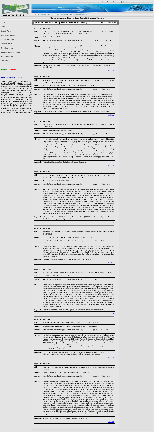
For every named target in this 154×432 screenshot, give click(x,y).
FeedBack (101, 2)
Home (3, 22)
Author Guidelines (8, 39)
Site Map (126, 2)
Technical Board (7, 48)
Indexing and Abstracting (10, 52)
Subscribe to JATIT (8, 57)
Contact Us (110, 2)
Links (118, 2)
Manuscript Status (8, 35)
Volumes (4, 27)
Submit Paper (6, 31)
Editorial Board (6, 44)
